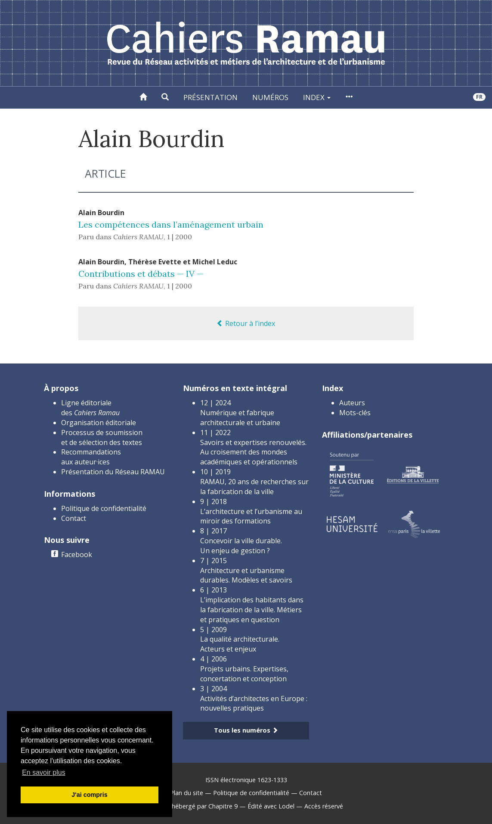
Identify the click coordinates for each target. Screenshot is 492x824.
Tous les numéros (246, 730)
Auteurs (352, 402)
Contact (73, 518)
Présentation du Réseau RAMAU (113, 471)
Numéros (270, 97)
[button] (165, 97)
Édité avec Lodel (271, 806)
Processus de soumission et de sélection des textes (101, 437)
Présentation (210, 97)
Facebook (76, 554)
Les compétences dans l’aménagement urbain (170, 224)
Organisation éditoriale (98, 422)
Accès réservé (323, 806)
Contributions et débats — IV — (141, 273)
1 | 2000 (179, 236)
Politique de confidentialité (103, 508)
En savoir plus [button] (43, 772)
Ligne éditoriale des (90, 407)
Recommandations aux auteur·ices (91, 457)
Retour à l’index (246, 323)
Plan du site (186, 793)
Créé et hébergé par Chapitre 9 (193, 806)
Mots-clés (355, 412)
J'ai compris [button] (89, 794)
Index (317, 97)
